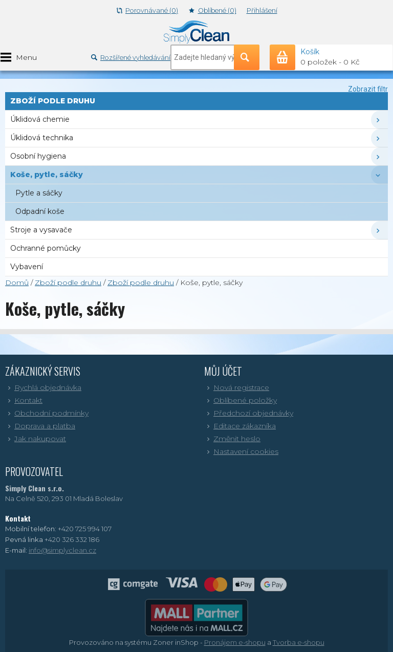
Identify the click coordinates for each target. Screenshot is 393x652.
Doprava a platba (40, 425)
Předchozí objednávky (248, 413)
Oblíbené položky (240, 400)
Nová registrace (236, 387)
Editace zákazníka (240, 425)
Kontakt (23, 400)
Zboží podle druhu (68, 282)
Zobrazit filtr (368, 89)
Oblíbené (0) (212, 10)
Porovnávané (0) (147, 10)
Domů (17, 282)
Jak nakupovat (35, 438)
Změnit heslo (232, 438)
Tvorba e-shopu (298, 642)
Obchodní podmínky (47, 413)
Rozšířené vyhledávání (131, 57)
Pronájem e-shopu (235, 642)
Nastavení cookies (241, 451)
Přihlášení (262, 10)
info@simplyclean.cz (62, 550)
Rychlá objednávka (43, 387)
